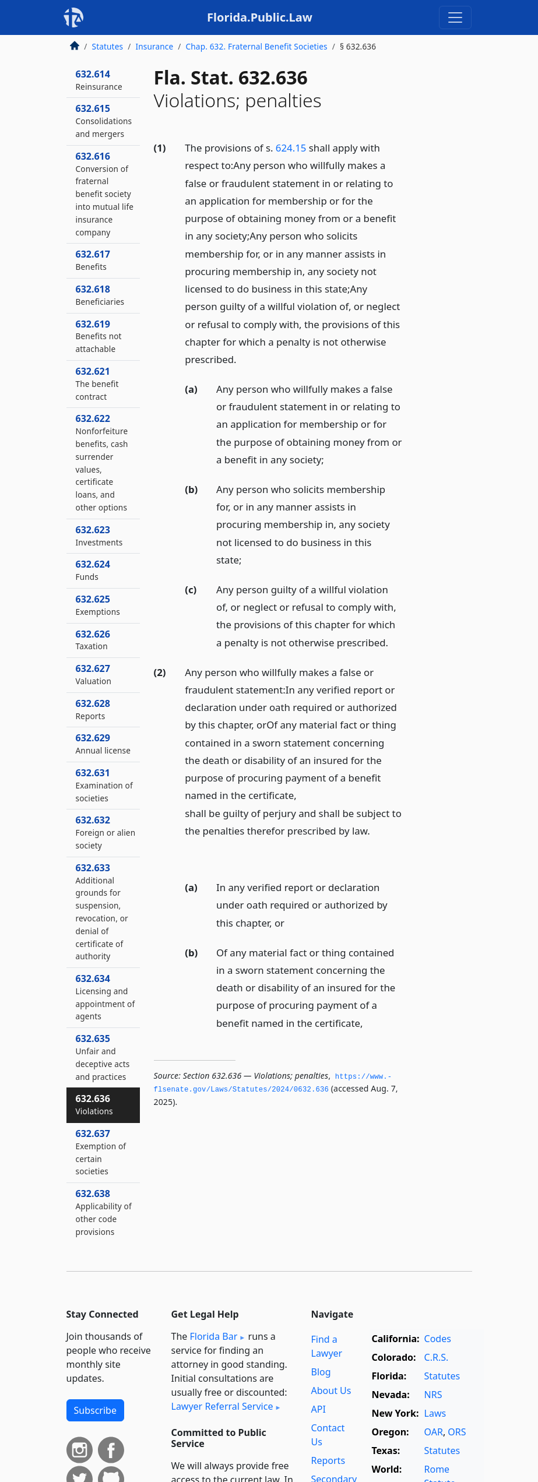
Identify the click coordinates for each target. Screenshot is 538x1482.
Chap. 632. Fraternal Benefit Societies (257, 46)
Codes (437, 1338)
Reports (328, 1460)
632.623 (99, 535)
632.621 (97, 383)
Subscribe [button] (95, 1410)
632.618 (100, 295)
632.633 (102, 911)
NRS (433, 1394)
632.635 (103, 1057)
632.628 (93, 709)
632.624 (93, 570)
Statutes (108, 46)
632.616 (105, 194)
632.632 (106, 832)
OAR (433, 1431)
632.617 (93, 260)
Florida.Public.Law (259, 17)
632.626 (93, 640)
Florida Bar (213, 1336)
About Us (331, 1390)
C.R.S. (436, 1357)
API (318, 1409)
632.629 (103, 743)
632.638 (104, 1212)
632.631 (104, 785)
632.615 (104, 120)
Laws (435, 1413)
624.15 (291, 147)
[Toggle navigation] (455, 17)
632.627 (94, 674)
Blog (321, 1371)
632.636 (94, 1104)
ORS (457, 1431)
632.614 (99, 80)
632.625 (98, 605)
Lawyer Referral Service (222, 1406)
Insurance (154, 46)
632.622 (102, 462)
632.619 (99, 336)
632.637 (101, 1152)
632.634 (105, 997)
